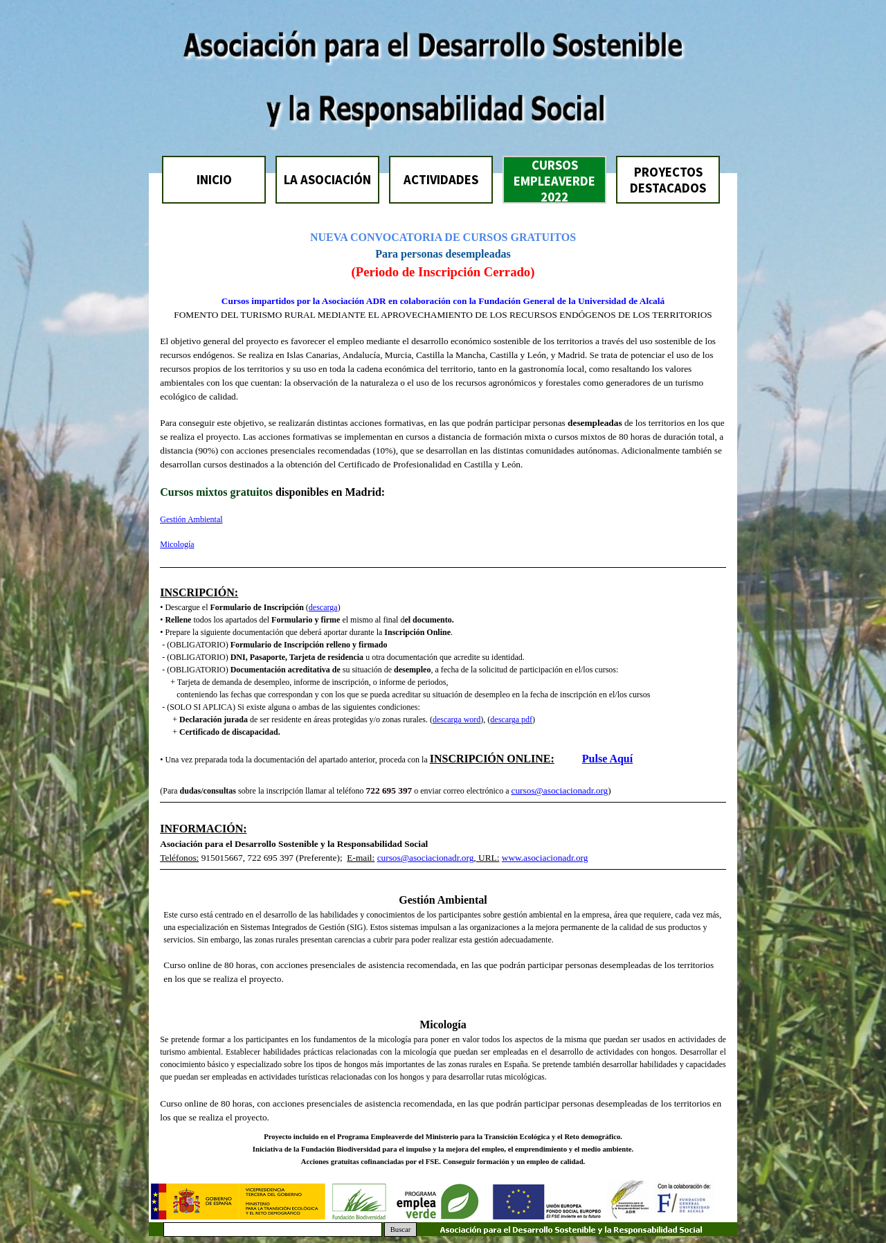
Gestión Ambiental (191, 519)
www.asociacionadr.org (545, 857)
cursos (523, 790)
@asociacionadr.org (571, 790)
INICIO (214, 180)
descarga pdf (511, 719)
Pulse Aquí (607, 758)
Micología (177, 544)
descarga (323, 607)
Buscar (400, 1229)
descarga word (456, 719)
